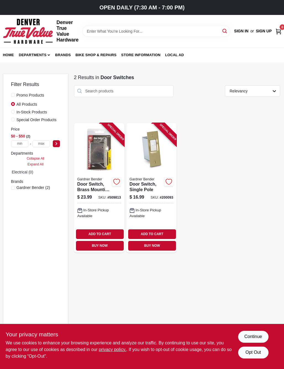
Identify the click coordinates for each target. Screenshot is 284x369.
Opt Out (253, 352)
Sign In (241, 31)
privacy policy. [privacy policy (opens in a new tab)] (112, 349)
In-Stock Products (32, 112)
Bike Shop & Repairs (96, 55)
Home (8, 55)
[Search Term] (156, 31)
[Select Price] (56, 143)
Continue (253, 336)
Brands (63, 55)
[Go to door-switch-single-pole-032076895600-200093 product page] (151, 188)
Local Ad (174, 55)
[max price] (41, 143)
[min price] (20, 143)
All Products (27, 104)
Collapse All (35, 158)
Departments (32, 55)
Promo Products (30, 95)
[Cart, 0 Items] (278, 31)
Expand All (36, 164)
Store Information (141, 55)
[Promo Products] (13, 95)
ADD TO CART (99, 234)
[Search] (225, 30)
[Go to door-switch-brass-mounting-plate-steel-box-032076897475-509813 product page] (99, 188)
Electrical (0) (22, 172)
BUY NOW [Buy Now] (99, 246)
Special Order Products (37, 119)
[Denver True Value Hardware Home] (28, 31)
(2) (33, 187)
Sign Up (264, 31)
